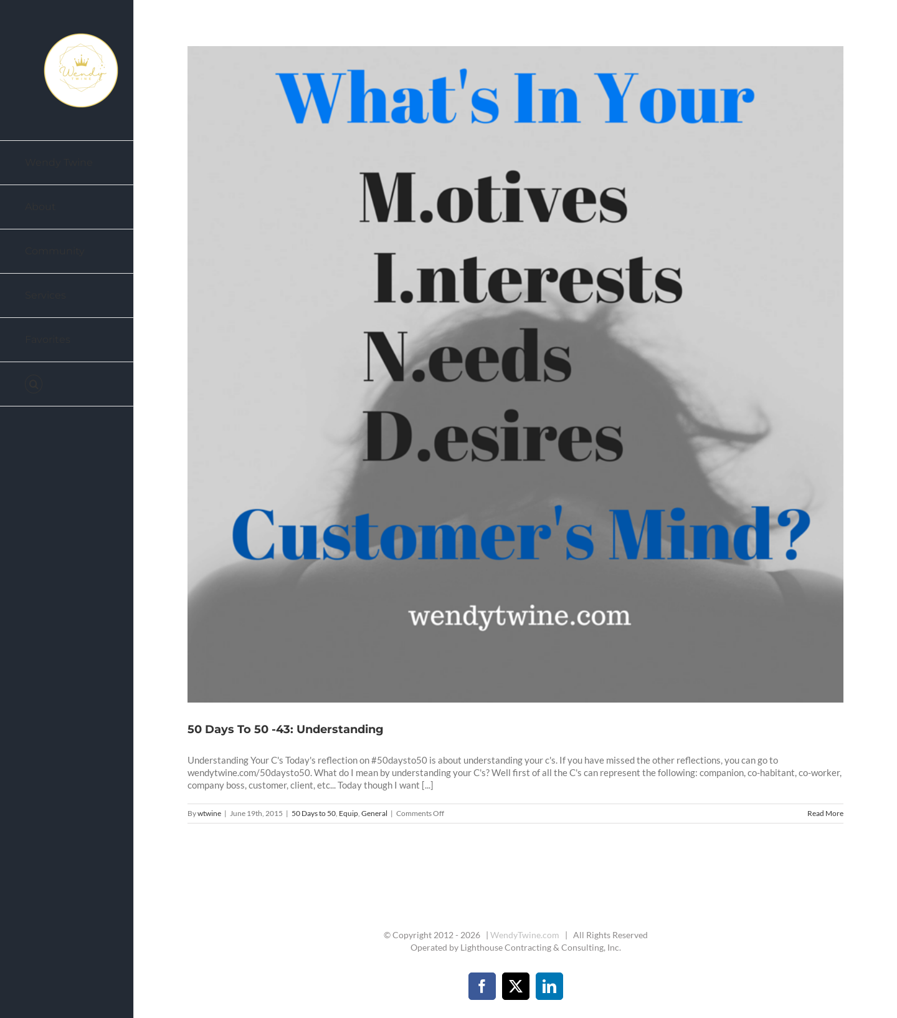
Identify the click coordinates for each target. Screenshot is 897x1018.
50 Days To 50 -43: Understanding (285, 729)
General (374, 813)
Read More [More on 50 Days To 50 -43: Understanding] (825, 813)
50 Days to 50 (314, 813)
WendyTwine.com (524, 934)
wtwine (209, 813)
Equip (348, 813)
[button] (67, 384)
